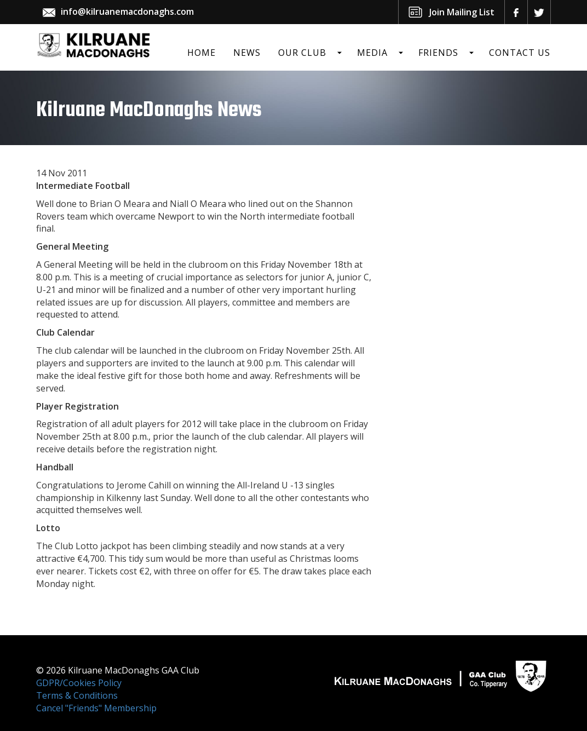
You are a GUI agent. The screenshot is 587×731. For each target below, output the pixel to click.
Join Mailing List (461, 12)
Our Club (302, 53)
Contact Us (519, 53)
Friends (438, 53)
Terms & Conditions (77, 695)
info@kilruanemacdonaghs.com (127, 11)
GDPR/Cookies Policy (79, 683)
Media (372, 53)
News (247, 53)
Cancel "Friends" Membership (96, 708)
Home (201, 53)
